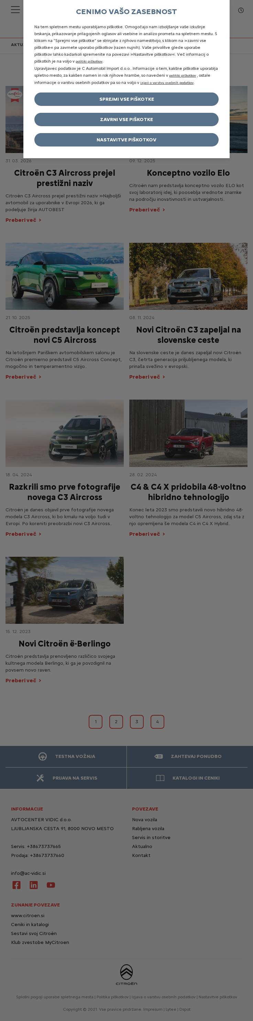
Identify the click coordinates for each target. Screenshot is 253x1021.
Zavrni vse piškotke (126, 119)
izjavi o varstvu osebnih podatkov (167, 82)
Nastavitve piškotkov (126, 140)
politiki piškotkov (89, 61)
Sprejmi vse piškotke (126, 99)
